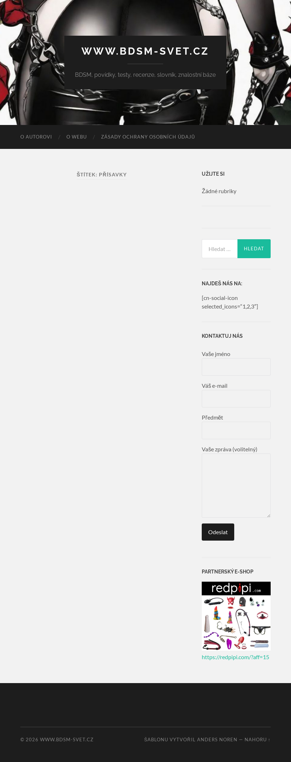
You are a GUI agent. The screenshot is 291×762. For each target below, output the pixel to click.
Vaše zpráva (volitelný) (236, 482)
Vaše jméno (236, 363)
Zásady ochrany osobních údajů (148, 137)
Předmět (236, 426)
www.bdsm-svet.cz (145, 51)
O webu (76, 137)
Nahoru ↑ (258, 739)
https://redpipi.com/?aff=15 (235, 656)
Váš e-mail (236, 394)
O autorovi (36, 137)
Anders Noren (217, 739)
